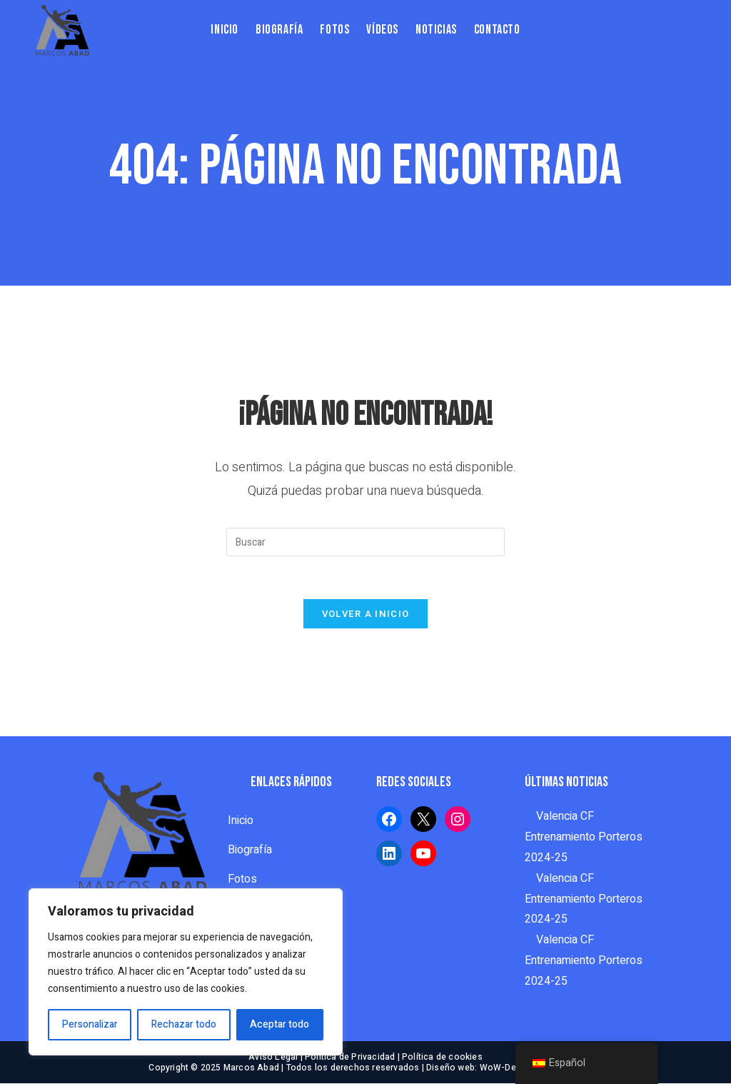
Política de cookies (442, 1057)
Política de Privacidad (350, 1057)
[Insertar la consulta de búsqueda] (365, 542)
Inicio (240, 821)
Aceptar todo (279, 1024)
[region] (186, 971)
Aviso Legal (273, 1057)
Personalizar (90, 1024)
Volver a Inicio (366, 614)
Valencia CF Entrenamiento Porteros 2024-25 (583, 837)
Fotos (242, 879)
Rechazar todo (183, 1024)
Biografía (250, 850)
